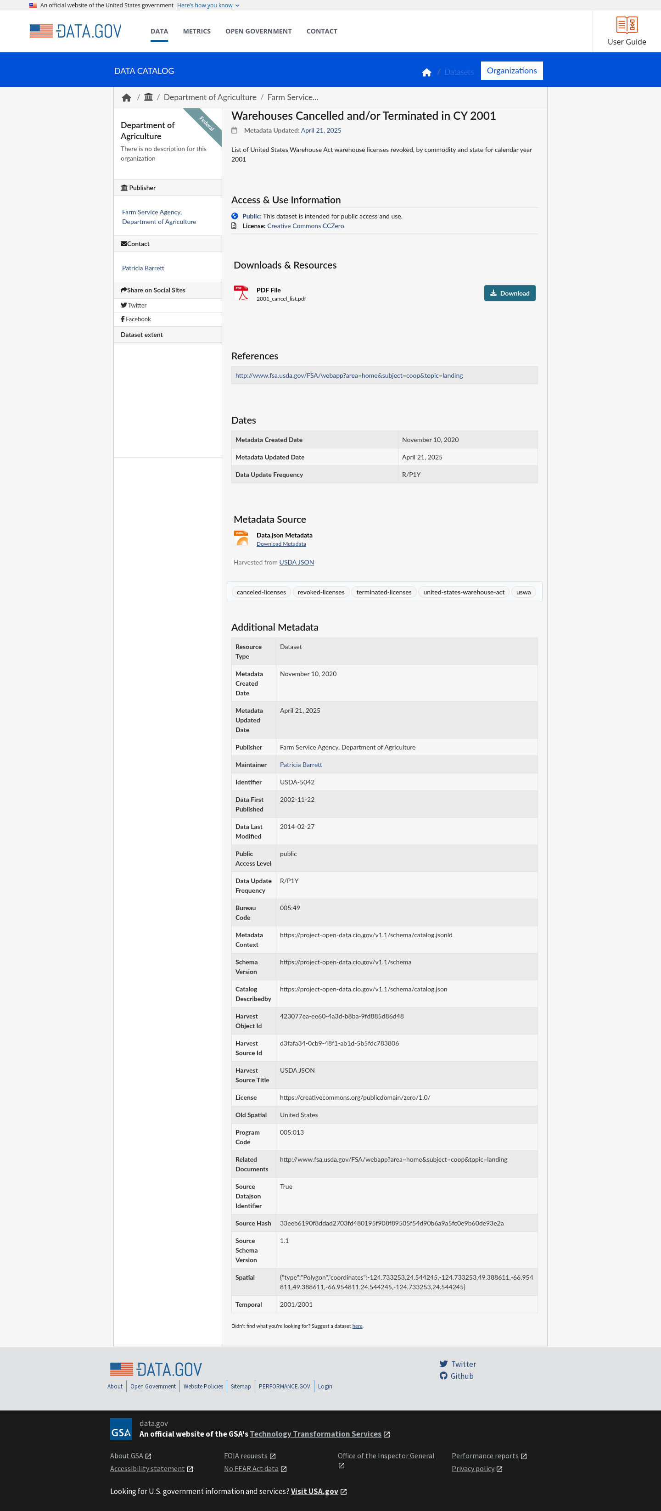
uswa (523, 592)
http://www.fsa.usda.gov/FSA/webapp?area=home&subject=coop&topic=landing (349, 375)
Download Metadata (281, 543)
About (115, 1386)
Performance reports (485, 1455)
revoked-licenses (321, 592)
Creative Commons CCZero (305, 225)
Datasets (459, 72)
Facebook (136, 319)
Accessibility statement (147, 1468)
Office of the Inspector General (386, 1455)
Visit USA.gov (314, 1491)
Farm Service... (293, 97)
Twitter (133, 305)
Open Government (153, 1386)
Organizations (512, 70)
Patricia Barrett (143, 268)
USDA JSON (297, 562)
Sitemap (241, 1386)
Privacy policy (473, 1468)
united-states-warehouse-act (463, 592)
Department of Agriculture (210, 97)
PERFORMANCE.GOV (284, 1386)
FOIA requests (246, 1455)
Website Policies (203, 1386)
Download (510, 293)
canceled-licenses (261, 592)
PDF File (269, 290)
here (358, 1326)
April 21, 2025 (321, 130)
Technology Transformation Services (315, 1434)
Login (325, 1386)
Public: (252, 216)
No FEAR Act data (251, 1468)
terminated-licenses (383, 592)
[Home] (75, 31)
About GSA (126, 1455)
